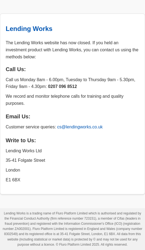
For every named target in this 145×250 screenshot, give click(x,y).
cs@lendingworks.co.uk (80, 127)
